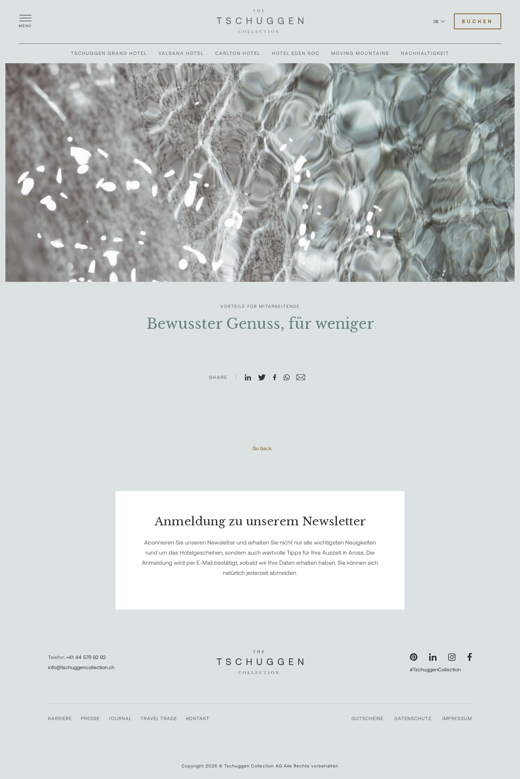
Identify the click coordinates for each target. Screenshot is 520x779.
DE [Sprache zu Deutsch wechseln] (439, 21)
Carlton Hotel (237, 53)
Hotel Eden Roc (296, 53)
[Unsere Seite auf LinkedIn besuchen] (433, 657)
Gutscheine (367, 718)
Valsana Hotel (181, 53)
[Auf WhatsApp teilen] (289, 378)
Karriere (60, 718)
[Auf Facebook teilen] (277, 378)
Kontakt (197, 718)
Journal (120, 718)
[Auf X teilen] (265, 378)
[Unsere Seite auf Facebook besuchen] (469, 657)
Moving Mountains (360, 53)
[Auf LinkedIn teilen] (251, 378)
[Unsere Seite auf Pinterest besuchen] (413, 657)
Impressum (457, 718)
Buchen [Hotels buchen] (477, 21)
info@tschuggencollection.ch (81, 667)
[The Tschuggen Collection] (260, 21)
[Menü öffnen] (25, 21)
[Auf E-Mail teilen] (303, 378)
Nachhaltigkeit (425, 53)
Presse (90, 718)
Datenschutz (413, 718)
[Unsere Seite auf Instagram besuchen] (452, 657)
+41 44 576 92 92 (86, 657)
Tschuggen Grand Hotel (109, 53)
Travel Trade (158, 718)
